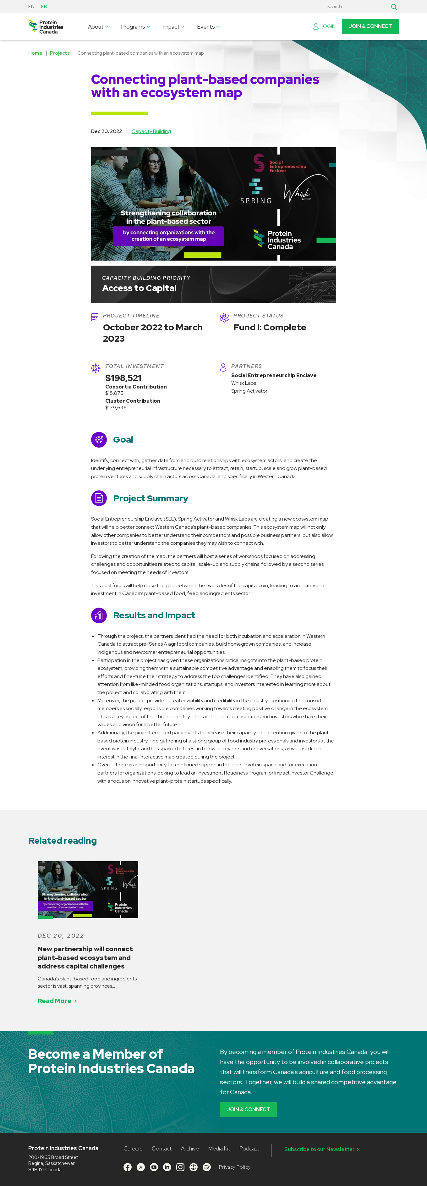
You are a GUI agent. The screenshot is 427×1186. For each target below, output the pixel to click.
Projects (60, 53)
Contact (162, 1148)
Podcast (249, 1148)
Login (324, 26)
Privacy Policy (235, 1167)
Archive (190, 1148)
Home (35, 53)
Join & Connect (370, 26)
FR (44, 6)
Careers (132, 1148)
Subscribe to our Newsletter (322, 1149)
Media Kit (219, 1148)
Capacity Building (151, 131)
